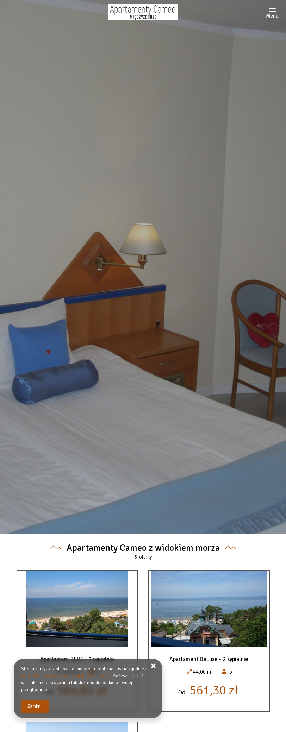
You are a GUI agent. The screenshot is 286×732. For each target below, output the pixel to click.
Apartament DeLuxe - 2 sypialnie (208, 659)
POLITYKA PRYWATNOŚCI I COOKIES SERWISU (65, 676)
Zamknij (35, 706)
